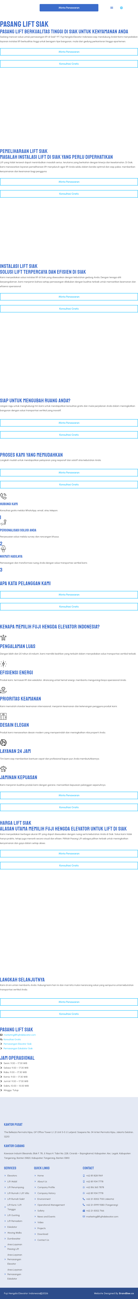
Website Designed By (114, 1293)
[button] (112, 8)
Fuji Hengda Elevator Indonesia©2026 (26, 1293)
